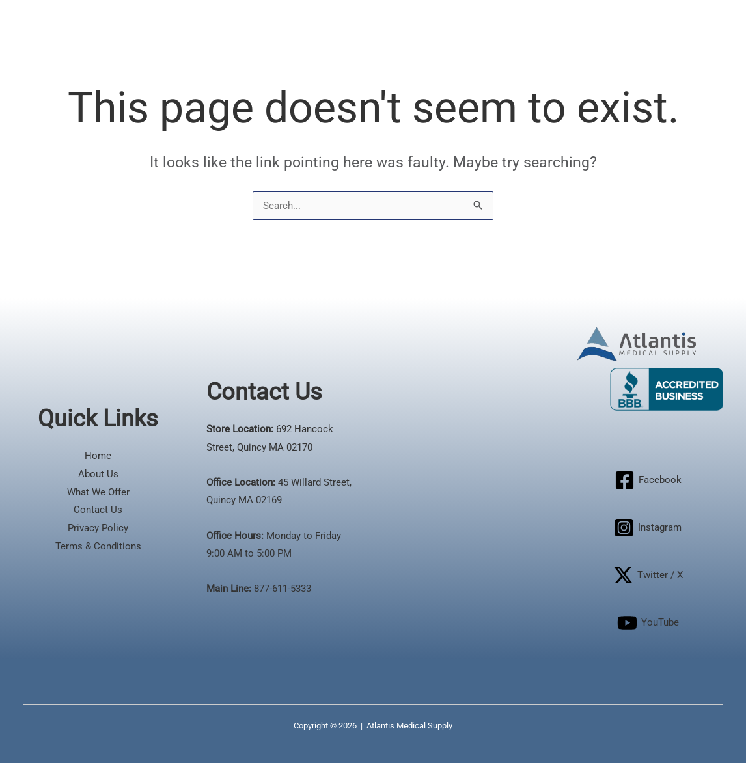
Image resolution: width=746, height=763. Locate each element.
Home (98, 456)
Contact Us (98, 510)
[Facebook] (648, 480)
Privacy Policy (98, 528)
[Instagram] (647, 527)
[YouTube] (648, 622)
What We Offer (98, 492)
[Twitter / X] (648, 575)
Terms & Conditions (98, 546)
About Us (98, 474)
